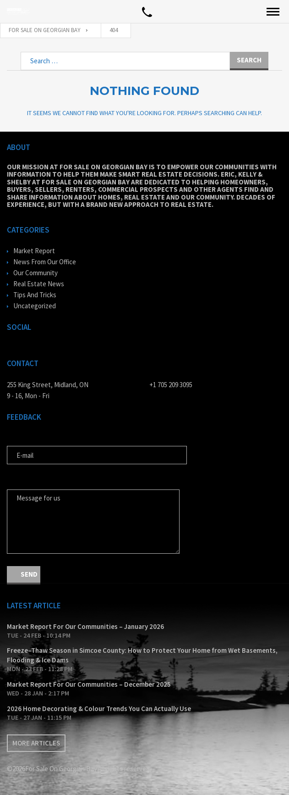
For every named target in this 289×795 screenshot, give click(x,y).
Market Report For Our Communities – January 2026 (85, 626)
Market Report (34, 250)
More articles (36, 743)
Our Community (35, 272)
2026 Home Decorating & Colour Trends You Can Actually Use (99, 708)
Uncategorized (34, 305)
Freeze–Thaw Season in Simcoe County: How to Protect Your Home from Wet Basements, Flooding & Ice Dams (142, 655)
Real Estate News (38, 283)
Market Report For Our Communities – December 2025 (89, 684)
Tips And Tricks (34, 294)
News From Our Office (44, 261)
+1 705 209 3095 (170, 384)
